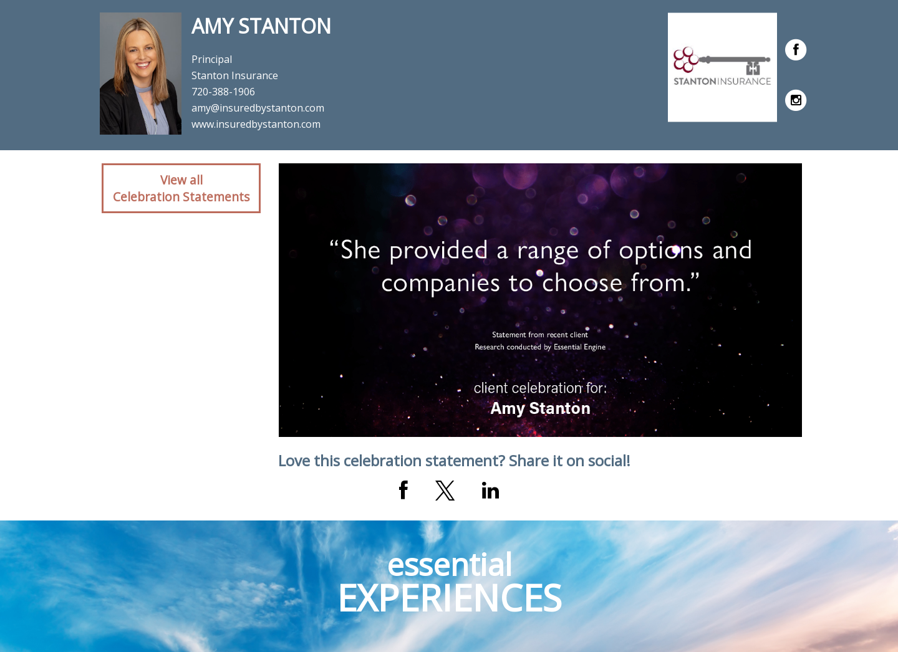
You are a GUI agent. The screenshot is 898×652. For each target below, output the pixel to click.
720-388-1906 (223, 91)
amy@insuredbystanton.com (257, 108)
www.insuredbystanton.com (256, 124)
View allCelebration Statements (181, 188)
